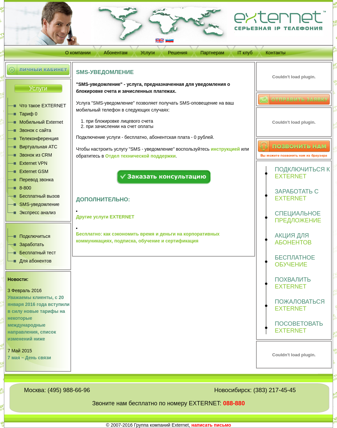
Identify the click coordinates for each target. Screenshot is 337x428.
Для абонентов (35, 261)
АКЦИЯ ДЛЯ (303, 239)
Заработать (31, 244)
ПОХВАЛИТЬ (303, 283)
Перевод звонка (36, 179)
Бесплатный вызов (39, 196)
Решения (177, 52)
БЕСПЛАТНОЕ (303, 261)
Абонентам (115, 52)
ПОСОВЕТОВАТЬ (303, 327)
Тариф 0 (28, 113)
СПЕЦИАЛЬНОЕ (303, 217)
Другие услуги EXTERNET (105, 216)
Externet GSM (33, 171)
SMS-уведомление (39, 204)
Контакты (275, 52)
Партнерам (212, 52)
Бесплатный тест (37, 252)
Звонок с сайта (35, 130)
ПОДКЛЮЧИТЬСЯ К (303, 173)
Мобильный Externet (41, 122)
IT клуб (244, 52)
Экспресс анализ (37, 212)
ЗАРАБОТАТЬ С (303, 195)
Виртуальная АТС (38, 146)
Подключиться (34, 236)
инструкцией (225, 149)
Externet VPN (33, 163)
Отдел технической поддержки (140, 156)
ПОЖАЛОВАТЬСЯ (303, 305)
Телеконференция (39, 138)
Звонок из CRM (35, 155)
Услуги (148, 52)
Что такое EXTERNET (42, 105)
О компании (78, 52)
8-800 (25, 187)
